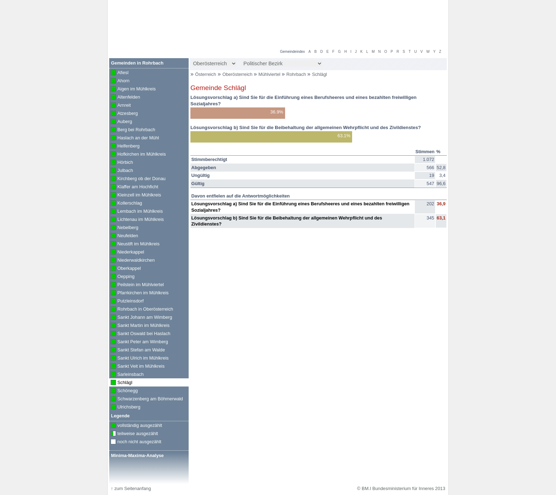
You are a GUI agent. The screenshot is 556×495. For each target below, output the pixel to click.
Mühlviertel (270, 74)
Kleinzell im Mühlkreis (135, 195)
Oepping (121, 277)
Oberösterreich (238, 74)
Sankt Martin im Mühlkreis (139, 326)
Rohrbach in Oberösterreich (141, 309)
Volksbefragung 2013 (421, 7)
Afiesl (118, 73)
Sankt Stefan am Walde (137, 350)
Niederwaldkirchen (132, 260)
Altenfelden (124, 97)
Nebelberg (123, 228)
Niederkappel (126, 252)
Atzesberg (123, 114)
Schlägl (319, 74)
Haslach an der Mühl (134, 138)
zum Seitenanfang (131, 488)
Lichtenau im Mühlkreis (136, 220)
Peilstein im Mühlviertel (136, 285)
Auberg (120, 122)
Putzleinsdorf (126, 301)
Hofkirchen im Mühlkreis (137, 154)
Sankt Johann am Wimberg (140, 318)
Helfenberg (124, 146)
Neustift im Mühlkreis (134, 244)
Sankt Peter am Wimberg (138, 342)
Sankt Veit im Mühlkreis (137, 366)
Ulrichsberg (124, 407)
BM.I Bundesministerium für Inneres (155, 35)
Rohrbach (297, 74)
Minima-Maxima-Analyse (137, 455)
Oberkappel (125, 269)
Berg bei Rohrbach (132, 130)
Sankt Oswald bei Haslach (139, 334)
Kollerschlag (125, 203)
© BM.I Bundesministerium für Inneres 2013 (401, 488)
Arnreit (120, 105)
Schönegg (123, 391)
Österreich (205, 74)
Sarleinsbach (126, 375)
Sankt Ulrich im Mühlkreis (138, 358)
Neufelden (123, 236)
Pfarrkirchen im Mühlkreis (138, 293)
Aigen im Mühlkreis (132, 89)
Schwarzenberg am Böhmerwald (146, 399)
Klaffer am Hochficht (133, 187)
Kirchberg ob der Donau (137, 179)
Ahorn (119, 81)
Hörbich (121, 163)
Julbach (121, 171)
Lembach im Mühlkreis (136, 211)
